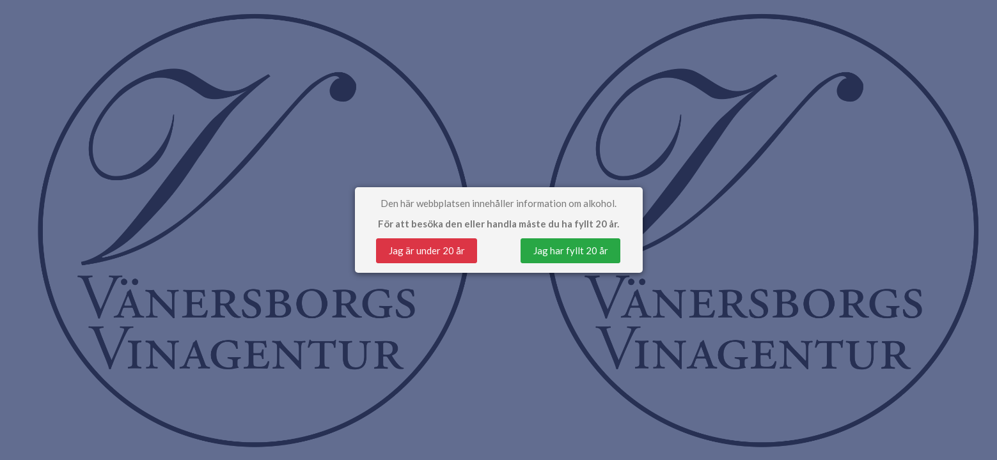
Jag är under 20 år (427, 250)
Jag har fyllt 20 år (570, 250)
